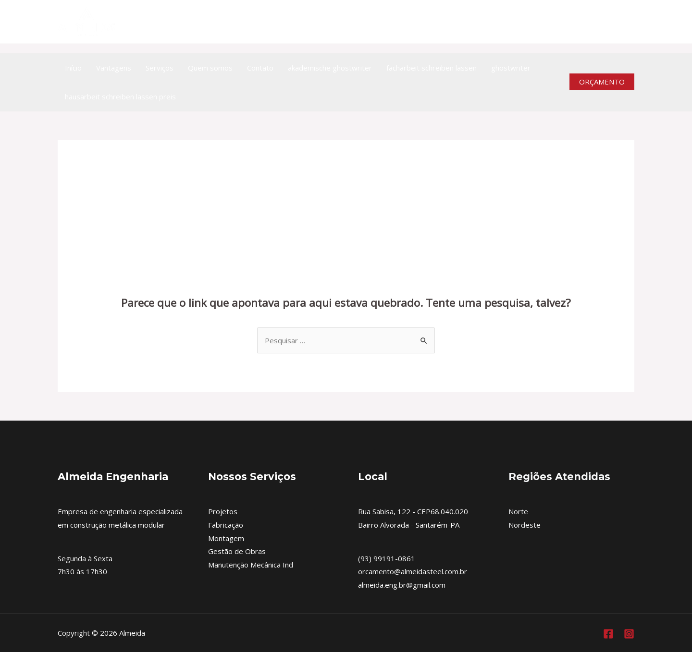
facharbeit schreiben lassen (431, 67)
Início (73, 67)
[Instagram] (628, 22)
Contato (260, 67)
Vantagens (113, 67)
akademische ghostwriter (330, 67)
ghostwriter (511, 67)
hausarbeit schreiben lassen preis (120, 96)
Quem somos (210, 67)
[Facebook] (608, 633)
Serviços (159, 67)
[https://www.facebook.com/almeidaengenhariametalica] (607, 22)
